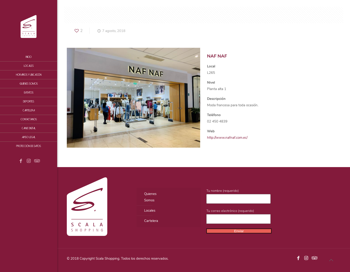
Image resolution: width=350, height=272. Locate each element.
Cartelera (151, 221)
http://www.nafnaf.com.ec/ (227, 137)
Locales (149, 210)
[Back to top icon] (331, 260)
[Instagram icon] (28, 161)
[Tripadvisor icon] (36, 161)
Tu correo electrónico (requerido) (238, 216)
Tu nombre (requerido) (238, 196)
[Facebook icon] (21, 161)
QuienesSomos (150, 197)
